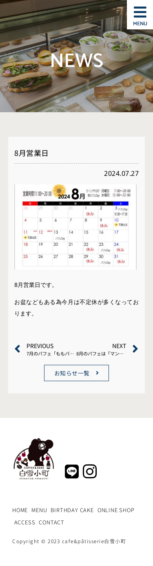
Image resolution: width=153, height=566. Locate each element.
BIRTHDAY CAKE (72, 510)
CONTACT (51, 522)
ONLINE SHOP (116, 510)
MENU (39, 510)
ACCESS (24, 522)
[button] (140, 12)
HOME (20, 510)
